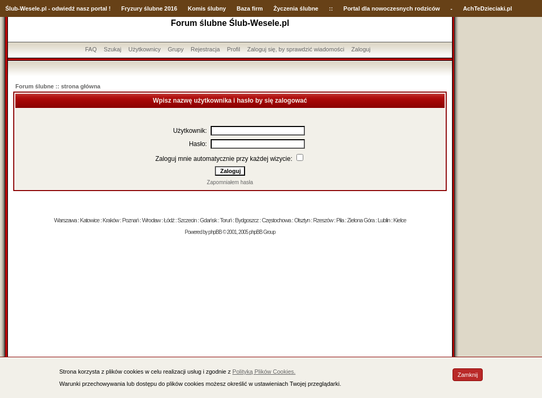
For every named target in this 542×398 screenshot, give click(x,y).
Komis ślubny (207, 8)
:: (330, 8)
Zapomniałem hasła (230, 182)
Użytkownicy (144, 49)
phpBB (215, 232)
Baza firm (250, 8)
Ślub (11, 8)
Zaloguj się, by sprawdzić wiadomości (295, 49)
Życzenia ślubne (296, 8)
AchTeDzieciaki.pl (487, 8)
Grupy (176, 49)
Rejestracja (205, 49)
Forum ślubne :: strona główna (58, 86)
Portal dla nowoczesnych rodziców (392, 8)
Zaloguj (361, 49)
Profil (233, 49)
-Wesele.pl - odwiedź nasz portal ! (64, 8)
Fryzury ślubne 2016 (149, 8)
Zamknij (467, 375)
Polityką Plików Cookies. (263, 371)
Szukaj (112, 49)
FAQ (91, 49)
